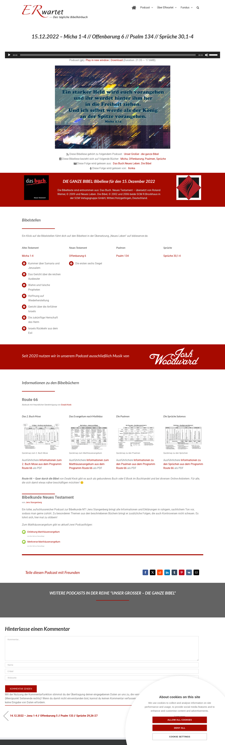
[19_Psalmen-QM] (136, 424)
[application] (112, 55)
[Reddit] (160, 572)
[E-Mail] (196, 572)
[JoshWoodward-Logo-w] (174, 348)
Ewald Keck (66, 405)
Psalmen (150, 158)
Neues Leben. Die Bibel (138, 163)
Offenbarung (136, 158)
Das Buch (118, 163)
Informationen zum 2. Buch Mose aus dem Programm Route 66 (42, 464)
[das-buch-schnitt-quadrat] (36, 176)
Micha (124, 158)
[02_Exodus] (42, 424)
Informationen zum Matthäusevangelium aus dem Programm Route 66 (89, 464)
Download (117, 60)
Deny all (196, 728)
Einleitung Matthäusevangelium (43, 531)
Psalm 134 (122, 255)
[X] (152, 572)
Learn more (179, 716)
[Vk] (189, 572)
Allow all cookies (163, 728)
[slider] (108, 55)
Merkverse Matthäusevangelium (43, 541)
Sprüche (161, 158)
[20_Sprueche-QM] (183, 424)
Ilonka (131, 168)
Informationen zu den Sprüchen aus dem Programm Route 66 (183, 464)
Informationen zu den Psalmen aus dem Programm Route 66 (135, 464)
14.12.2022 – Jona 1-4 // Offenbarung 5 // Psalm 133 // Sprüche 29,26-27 (54, 715)
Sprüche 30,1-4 (172, 255)
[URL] (102, 677)
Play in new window (97, 60)
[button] (198, 7)
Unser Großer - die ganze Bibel (141, 154)
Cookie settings (179, 737)
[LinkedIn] (167, 572)
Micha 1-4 (27, 255)
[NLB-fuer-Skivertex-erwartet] (188, 176)
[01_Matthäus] (89, 424)
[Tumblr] (174, 572)
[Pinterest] (181, 572)
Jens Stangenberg (34, 502)
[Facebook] (145, 572)
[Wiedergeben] (9, 55)
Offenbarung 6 (77, 255)
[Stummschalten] (206, 55)
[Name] (102, 664)
